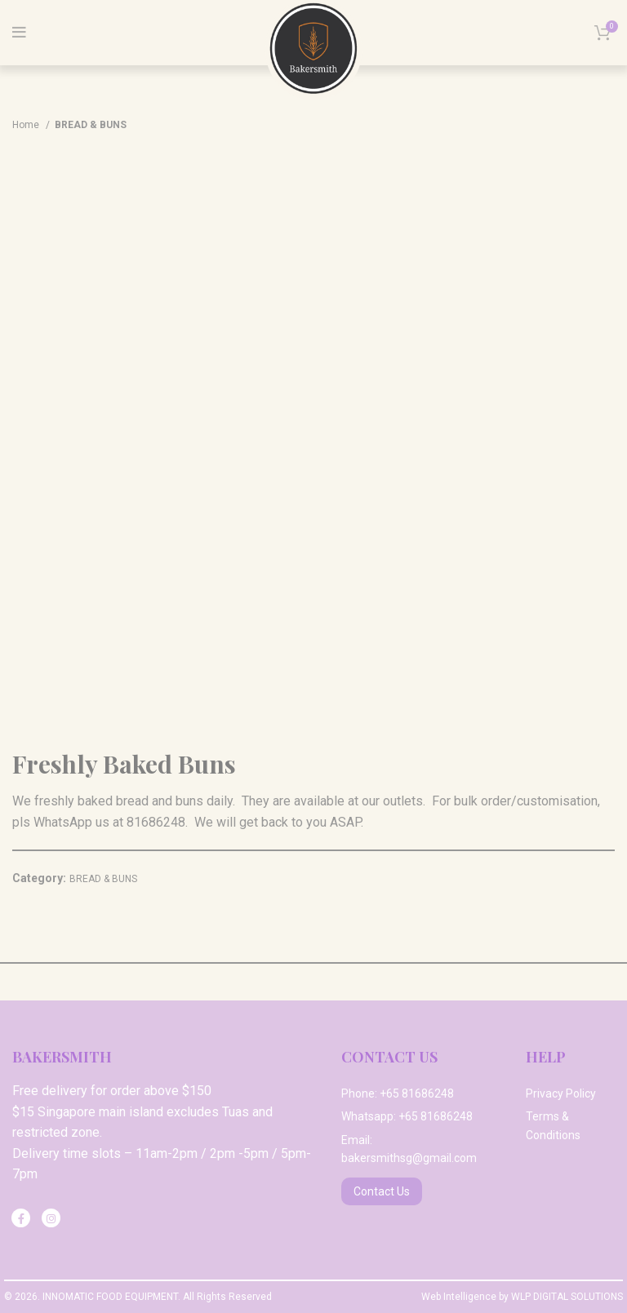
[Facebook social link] (20, 1218)
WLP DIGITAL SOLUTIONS (567, 1296)
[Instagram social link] (51, 1218)
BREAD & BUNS (91, 125)
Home (27, 125)
